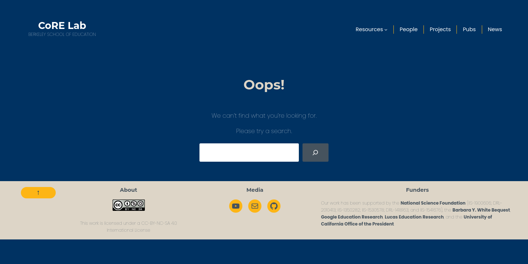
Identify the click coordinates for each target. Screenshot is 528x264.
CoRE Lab (62, 25)
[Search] (315, 152)
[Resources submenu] (386, 29)
